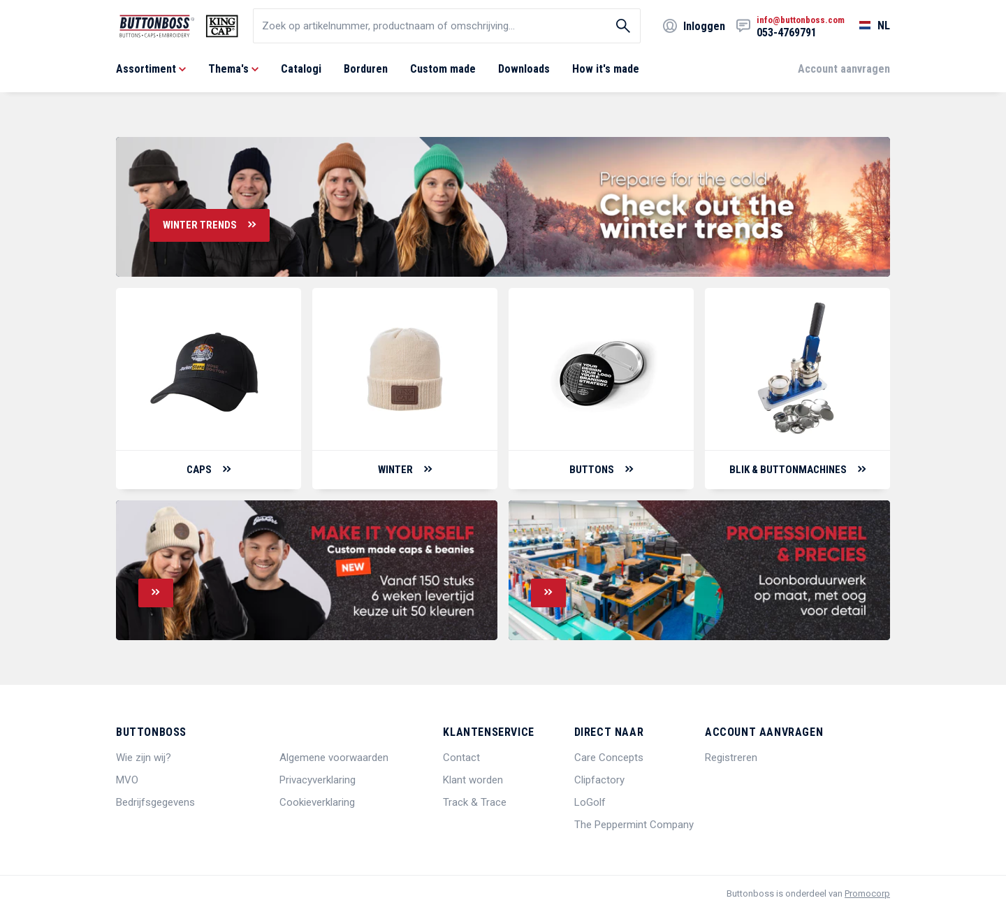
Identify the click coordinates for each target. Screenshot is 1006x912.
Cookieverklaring (317, 802)
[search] (447, 25)
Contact (461, 757)
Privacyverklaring (317, 780)
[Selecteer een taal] (867, 26)
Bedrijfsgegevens (155, 802)
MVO (127, 780)
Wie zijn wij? (143, 757)
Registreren (731, 757)
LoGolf (590, 802)
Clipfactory (599, 780)
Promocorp (867, 893)
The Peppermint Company (634, 824)
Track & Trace (474, 802)
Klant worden (473, 780)
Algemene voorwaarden (333, 757)
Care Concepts (608, 757)
